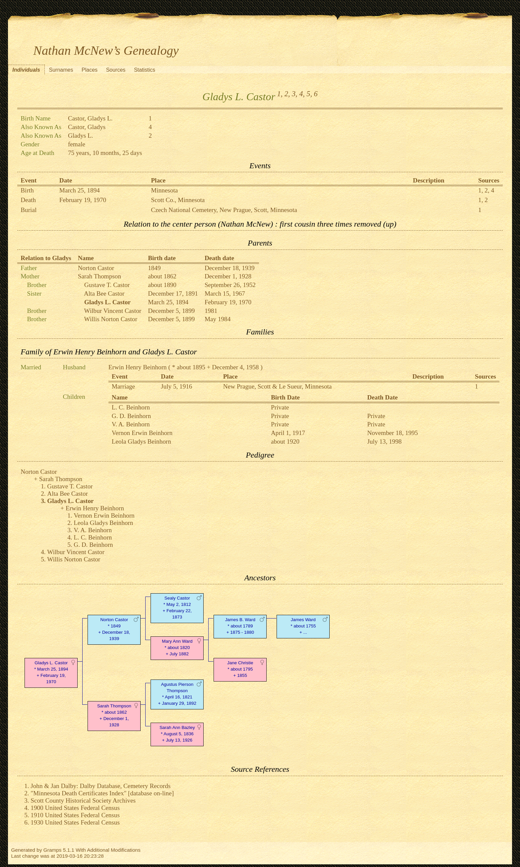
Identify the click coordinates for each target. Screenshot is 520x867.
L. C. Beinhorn (131, 407)
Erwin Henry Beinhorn (137, 367)
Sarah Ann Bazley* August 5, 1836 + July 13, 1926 (177, 734)
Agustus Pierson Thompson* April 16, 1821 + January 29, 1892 (177, 693)
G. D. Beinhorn (131, 415)
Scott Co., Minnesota (178, 199)
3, (294, 94)
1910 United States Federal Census (75, 815)
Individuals (26, 70)
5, (309, 94)
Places (90, 70)
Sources (116, 70)
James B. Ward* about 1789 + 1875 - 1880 (240, 626)
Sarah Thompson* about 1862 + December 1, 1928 (114, 715)
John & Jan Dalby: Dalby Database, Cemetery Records (100, 785)
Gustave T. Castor (107, 284)
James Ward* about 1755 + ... (303, 626)
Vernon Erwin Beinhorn (142, 432)
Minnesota (164, 190)
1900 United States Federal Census (75, 807)
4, (302, 94)
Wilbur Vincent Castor (113, 310)
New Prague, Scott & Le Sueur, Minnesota (277, 386)
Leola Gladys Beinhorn (141, 441)
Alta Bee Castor (104, 293)
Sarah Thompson (99, 276)
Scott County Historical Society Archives (83, 800)
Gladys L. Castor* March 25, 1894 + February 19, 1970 (51, 672)
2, (287, 94)
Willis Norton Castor (110, 319)
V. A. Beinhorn (131, 424)
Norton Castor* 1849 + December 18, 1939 (114, 629)
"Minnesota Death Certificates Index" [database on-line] (102, 793)
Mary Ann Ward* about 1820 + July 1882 (177, 647)
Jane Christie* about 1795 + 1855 (240, 669)
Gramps (52, 850)
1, (280, 94)
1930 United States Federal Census (75, 822)
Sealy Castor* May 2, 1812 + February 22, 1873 (177, 607)
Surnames (61, 70)
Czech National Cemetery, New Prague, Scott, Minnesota (224, 209)
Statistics (144, 70)
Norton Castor (96, 267)
